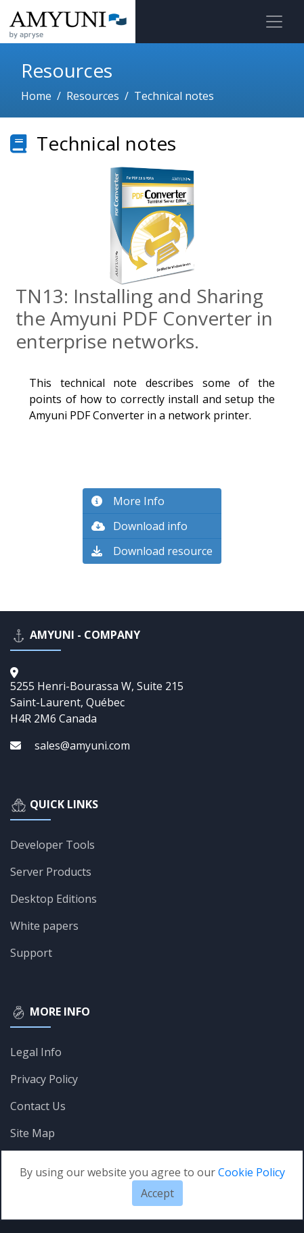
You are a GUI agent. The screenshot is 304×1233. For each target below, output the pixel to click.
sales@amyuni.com (82, 745)
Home (36, 95)
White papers (44, 925)
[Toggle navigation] (274, 21)
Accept (157, 1193)
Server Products (50, 871)
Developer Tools (52, 844)
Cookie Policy (251, 1172)
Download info (139, 526)
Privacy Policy (44, 1079)
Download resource (152, 551)
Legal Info (36, 1052)
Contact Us (38, 1106)
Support (31, 952)
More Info (128, 501)
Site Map (32, 1133)
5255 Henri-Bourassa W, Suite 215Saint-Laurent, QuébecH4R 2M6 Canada (96, 702)
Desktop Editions (53, 898)
